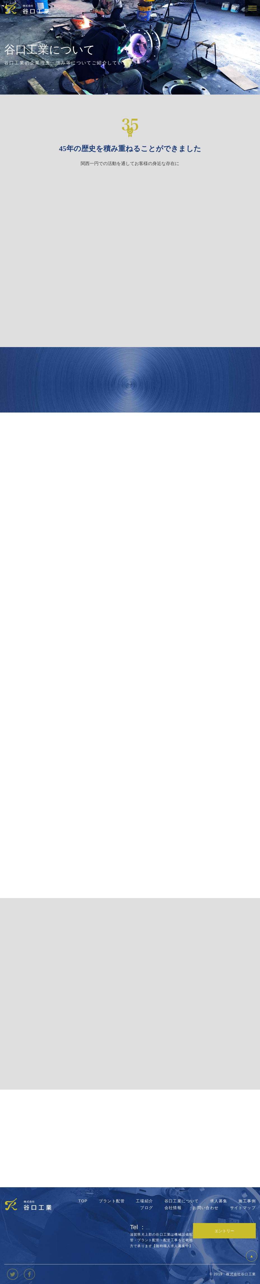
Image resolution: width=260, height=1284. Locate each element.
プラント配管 (112, 1201)
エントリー (224, 1230)
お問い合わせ (206, 1207)
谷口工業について (181, 1201)
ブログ (146, 1207)
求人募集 (218, 1201)
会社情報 (173, 1207)
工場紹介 (144, 1201)
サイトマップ (243, 1207)
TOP (83, 1201)
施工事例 (247, 1201)
